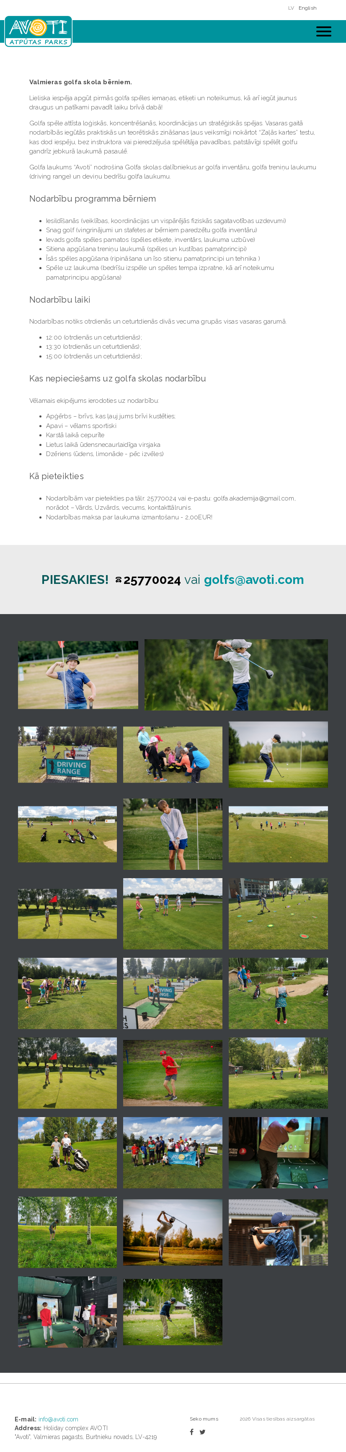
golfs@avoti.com (254, 579)
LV (291, 8)
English (308, 8)
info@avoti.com (59, 1419)
